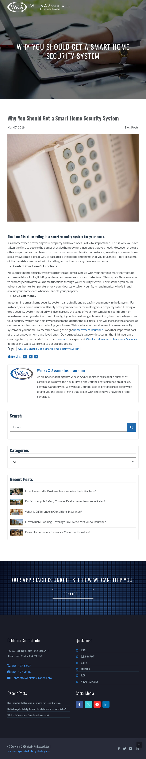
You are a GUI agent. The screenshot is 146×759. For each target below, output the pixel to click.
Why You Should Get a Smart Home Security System (48, 348)
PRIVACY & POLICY (89, 682)
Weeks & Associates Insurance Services (111, 339)
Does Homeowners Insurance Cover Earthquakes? (57, 532)
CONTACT (85, 663)
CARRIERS (85, 669)
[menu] (134, 7)
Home (83, 650)
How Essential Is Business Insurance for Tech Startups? (60, 491)
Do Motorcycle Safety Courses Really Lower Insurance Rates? (65, 501)
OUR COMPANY (87, 656)
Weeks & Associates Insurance (61, 370)
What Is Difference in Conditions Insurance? (53, 511)
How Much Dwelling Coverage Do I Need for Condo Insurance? (66, 522)
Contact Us (73, 593)
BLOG (83, 675)
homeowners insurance (88, 330)
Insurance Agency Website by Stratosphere (28, 751)
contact (62, 339)
